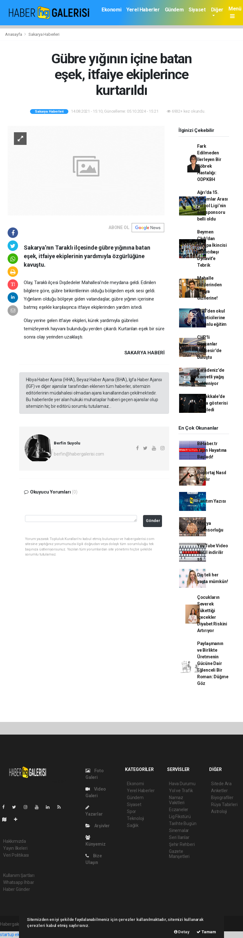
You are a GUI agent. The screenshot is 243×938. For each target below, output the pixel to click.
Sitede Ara (221, 783)
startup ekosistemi (18, 934)
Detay (182, 931)
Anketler (219, 790)
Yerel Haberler (142, 10)
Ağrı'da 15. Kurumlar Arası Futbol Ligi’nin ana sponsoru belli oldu (212, 205)
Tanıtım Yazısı (211, 501)
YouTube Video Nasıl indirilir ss (212, 552)
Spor (131, 811)
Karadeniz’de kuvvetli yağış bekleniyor (210, 377)
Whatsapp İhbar (18, 882)
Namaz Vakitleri (176, 800)
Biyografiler (222, 797)
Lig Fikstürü (180, 816)
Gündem (174, 10)
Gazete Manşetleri (179, 854)
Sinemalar (179, 830)
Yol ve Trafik (181, 790)
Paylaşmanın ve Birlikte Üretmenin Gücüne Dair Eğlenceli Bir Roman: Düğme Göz (212, 663)
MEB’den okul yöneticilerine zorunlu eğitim (212, 317)
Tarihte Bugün (182, 823)
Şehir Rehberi (182, 844)
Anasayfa (14, 34)
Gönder (153, 520)
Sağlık (133, 825)
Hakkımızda (14, 841)
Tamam (206, 931)
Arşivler (97, 825)
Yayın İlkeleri (15, 848)
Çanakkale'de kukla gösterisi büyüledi (212, 403)
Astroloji (219, 811)
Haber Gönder (16, 889)
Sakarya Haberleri (43, 34)
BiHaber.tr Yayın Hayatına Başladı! (212, 450)
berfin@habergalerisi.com (79, 454)
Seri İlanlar (179, 837)
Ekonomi (111, 10)
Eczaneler (178, 809)
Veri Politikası (16, 855)
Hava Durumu (182, 783)
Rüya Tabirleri (224, 804)
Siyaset (197, 10)
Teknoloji (135, 818)
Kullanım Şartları (18, 875)
